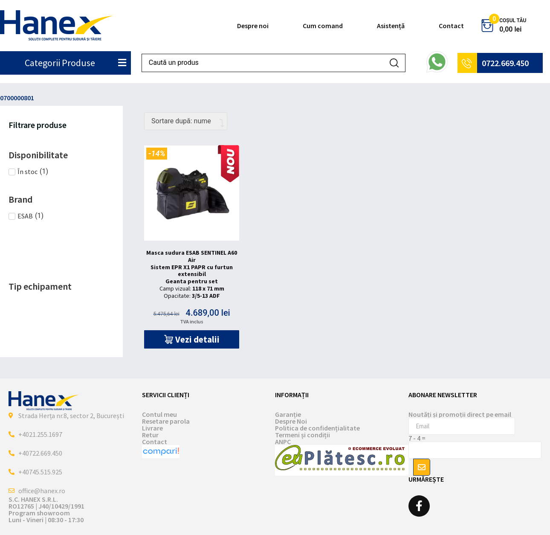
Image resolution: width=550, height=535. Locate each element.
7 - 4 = (417, 438)
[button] (191, 339)
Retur (150, 434)
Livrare (152, 428)
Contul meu (159, 414)
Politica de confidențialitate (317, 428)
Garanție (288, 414)
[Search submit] (394, 63)
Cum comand (323, 25)
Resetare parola (166, 421)
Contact (451, 25)
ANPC (283, 441)
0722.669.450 (505, 63)
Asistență (391, 25)
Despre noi (253, 25)
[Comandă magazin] (185, 121)
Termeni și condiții (302, 434)
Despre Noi (291, 421)
